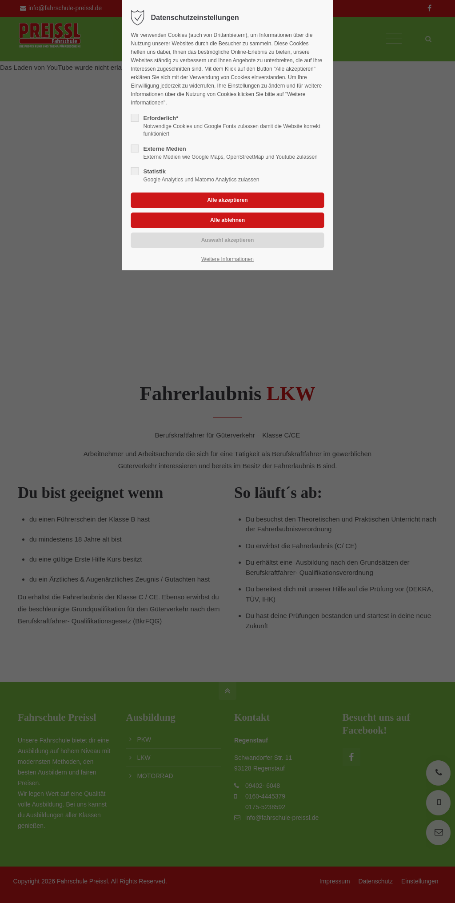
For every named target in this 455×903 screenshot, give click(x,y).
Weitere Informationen (227, 259)
